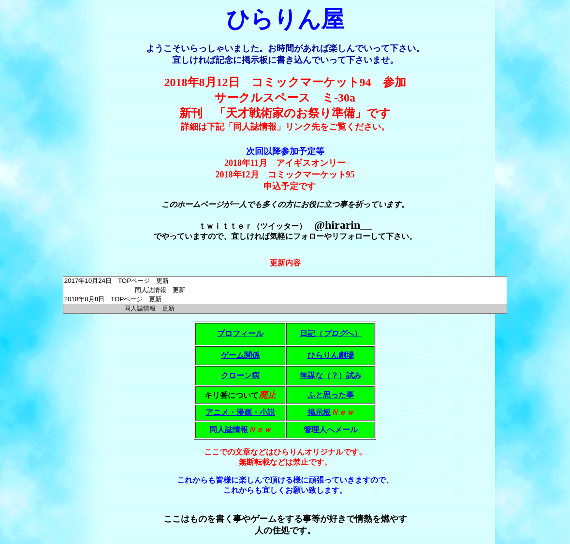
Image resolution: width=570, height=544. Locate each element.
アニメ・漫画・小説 (240, 412)
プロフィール (240, 333)
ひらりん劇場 (330, 355)
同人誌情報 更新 (285, 290)
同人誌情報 (228, 430)
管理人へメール (331, 430)
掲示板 (319, 412)
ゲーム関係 (240, 355)
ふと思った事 (330, 395)
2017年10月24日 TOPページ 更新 (285, 281)
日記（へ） (331, 333)
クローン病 (240, 375)
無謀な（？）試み (331, 375)
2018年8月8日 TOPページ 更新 (285, 299)
